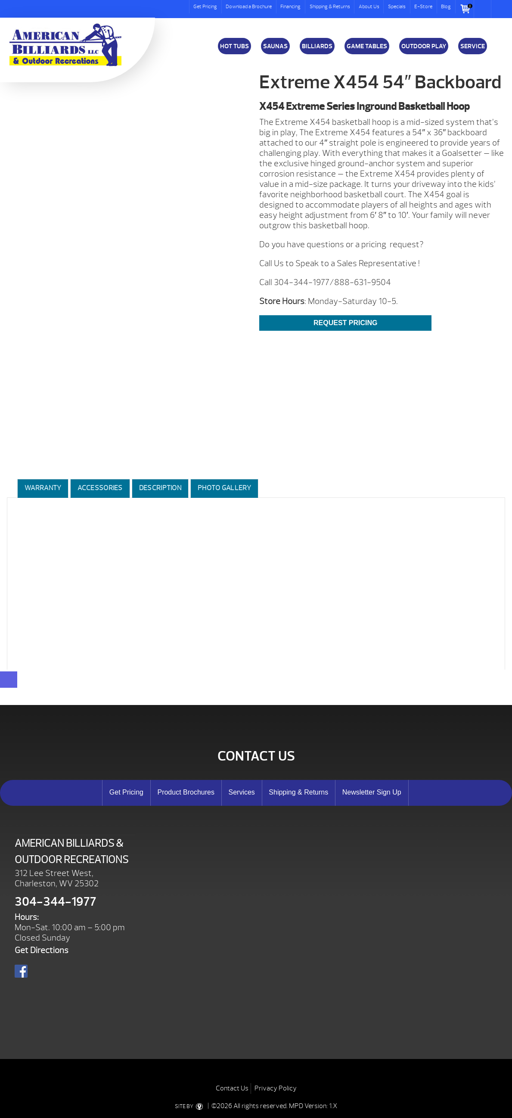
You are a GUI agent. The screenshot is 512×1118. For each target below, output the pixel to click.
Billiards (317, 46)
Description (160, 488)
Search (482, 9)
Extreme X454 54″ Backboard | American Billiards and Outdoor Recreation (65, 44)
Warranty (43, 488)
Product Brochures (185, 792)
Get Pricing (205, 6)
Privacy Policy (275, 1088)
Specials (397, 6)
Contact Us (232, 1088)
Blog (446, 6)
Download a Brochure (249, 6)
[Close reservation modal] (8, 679)
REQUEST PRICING (345, 322)
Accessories (100, 488)
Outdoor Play (423, 46)
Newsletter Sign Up (371, 792)
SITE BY (190, 1106)
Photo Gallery (224, 488)
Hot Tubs (234, 46)
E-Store (423, 6)
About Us (369, 6)
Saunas (275, 46)
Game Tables (367, 46)
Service (472, 46)
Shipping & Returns (330, 6)
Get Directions (41, 950)
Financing (290, 6)
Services (241, 792)
